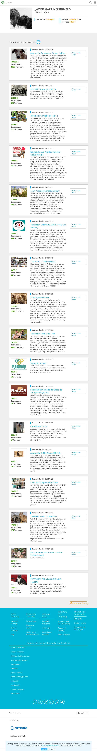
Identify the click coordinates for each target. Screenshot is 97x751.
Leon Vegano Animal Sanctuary (45, 191)
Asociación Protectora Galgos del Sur (48, 53)
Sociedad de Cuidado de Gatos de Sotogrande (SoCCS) (46, 391)
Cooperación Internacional (20, 656)
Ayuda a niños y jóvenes (19, 677)
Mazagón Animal (38, 363)
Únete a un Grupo (78, 603)
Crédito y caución (80, 623)
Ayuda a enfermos (17, 652)
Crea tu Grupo (31, 621)
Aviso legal (46, 628)
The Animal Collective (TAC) (43, 261)
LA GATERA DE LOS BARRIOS (43, 516)
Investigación (15, 685)
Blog (12, 635)
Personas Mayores (17, 689)
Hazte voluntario (64, 635)
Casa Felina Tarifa (38, 426)
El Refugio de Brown (39, 297)
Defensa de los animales (19, 660)
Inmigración (15, 681)
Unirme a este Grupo (76, 54)
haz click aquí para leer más (51, 745)
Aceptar (44, 749)
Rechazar (52, 749)
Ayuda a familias (16, 673)
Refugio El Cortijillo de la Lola (44, 115)
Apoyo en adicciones (18, 648)
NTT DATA (78, 619)
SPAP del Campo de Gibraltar (44, 482)
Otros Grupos (15, 693)
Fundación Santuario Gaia (42, 333)
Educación (14, 668)
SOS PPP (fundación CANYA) (43, 89)
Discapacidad (15, 664)
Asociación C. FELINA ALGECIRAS (45, 453)
